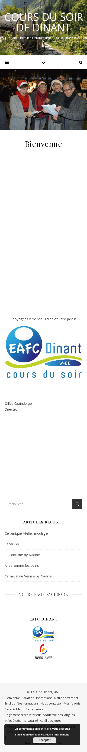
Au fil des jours (50, 720)
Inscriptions (44, 698)
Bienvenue (12, 698)
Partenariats (34, 709)
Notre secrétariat (66, 698)
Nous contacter (51, 703)
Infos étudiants (15, 720)
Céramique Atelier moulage (26, 533)
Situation (28, 698)
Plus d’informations (57, 734)
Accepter (44, 740)
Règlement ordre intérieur (23, 715)
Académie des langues (59, 715)
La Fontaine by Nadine (22, 554)
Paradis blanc (14, 709)
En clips (10, 703)
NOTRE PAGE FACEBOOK (43, 594)
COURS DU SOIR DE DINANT (43, 22)
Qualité (33, 720)
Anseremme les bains (22, 565)
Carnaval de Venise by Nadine (28, 576)
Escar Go (12, 544)
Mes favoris (72, 703)
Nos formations (28, 703)
